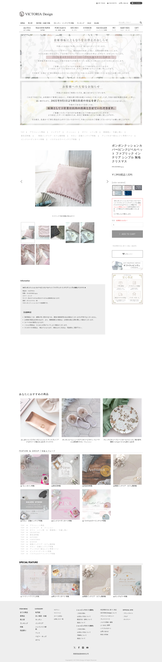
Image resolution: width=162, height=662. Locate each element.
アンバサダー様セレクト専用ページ (117, 136)
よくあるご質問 (105, 625)
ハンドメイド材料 (101, 30)
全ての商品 (27, 30)
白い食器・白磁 (40, 616)
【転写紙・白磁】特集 (43, 23)
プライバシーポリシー (107, 616)
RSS (101, 634)
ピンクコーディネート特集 (32, 139)
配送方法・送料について (84, 619)
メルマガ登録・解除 (106, 622)
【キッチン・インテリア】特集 (63, 23)
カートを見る (58, 616)
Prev (22, 182)
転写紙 (43, 30)
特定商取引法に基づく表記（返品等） (125, 246)
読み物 (96, 23)
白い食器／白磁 (60, 30)
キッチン (74, 30)
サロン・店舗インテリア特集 (83, 136)
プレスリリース (105, 619)
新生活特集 (26, 136)
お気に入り (127, 254)
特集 (21, 627)
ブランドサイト (128, 613)
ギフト (137, 30)
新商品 (22, 23)
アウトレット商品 (37, 132)
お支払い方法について (84, 616)
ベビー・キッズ (125, 30)
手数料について (82, 635)
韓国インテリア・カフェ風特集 (51, 136)
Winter (33, 542)
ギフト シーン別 (89, 132)
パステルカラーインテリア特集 (63, 139)
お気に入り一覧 (58, 619)
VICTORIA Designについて (108, 613)
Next (108, 182)
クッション (71, 132)
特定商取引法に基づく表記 (108, 610)
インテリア (87, 30)
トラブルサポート (105, 628)
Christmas (35, 539)
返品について (81, 622)
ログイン (56, 610)
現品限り (23, 630)
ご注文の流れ (81, 613)
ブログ (126, 616)
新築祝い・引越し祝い (113, 132)
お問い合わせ (104, 631)
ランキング (80, 23)
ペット (114, 30)
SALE (89, 23)
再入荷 (30, 23)
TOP (22, 132)
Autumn (33, 537)
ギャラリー (127, 619)
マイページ (57, 613)
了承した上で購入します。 (124, 214)
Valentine (35, 532)
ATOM (106, 634)
